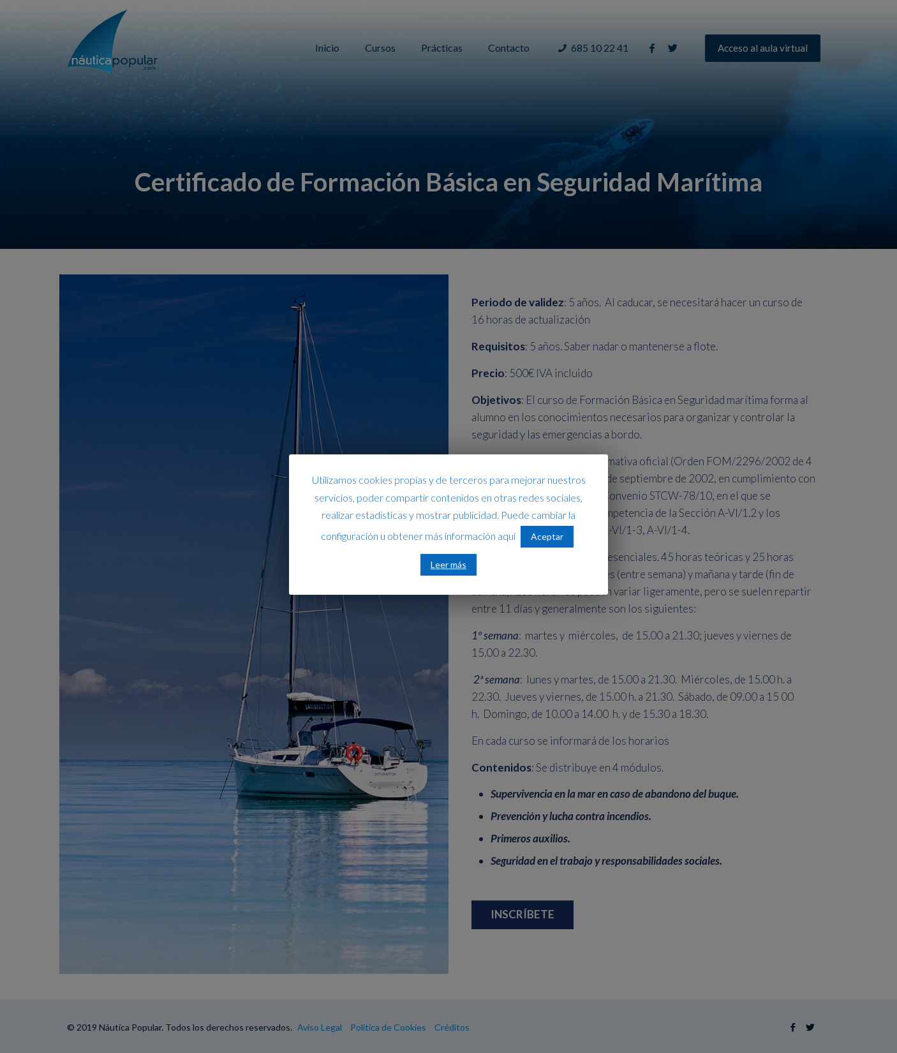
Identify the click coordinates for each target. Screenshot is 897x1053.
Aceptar (547, 536)
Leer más (448, 564)
